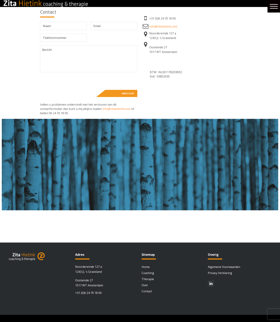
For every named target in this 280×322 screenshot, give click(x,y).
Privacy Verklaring (220, 273)
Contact (147, 291)
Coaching (148, 273)
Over (145, 285)
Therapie (148, 279)
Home (146, 267)
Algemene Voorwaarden (224, 267)
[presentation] (67, 83)
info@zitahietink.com (116, 109)
